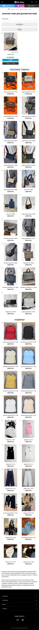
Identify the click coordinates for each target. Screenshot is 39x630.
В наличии (15, 52)
